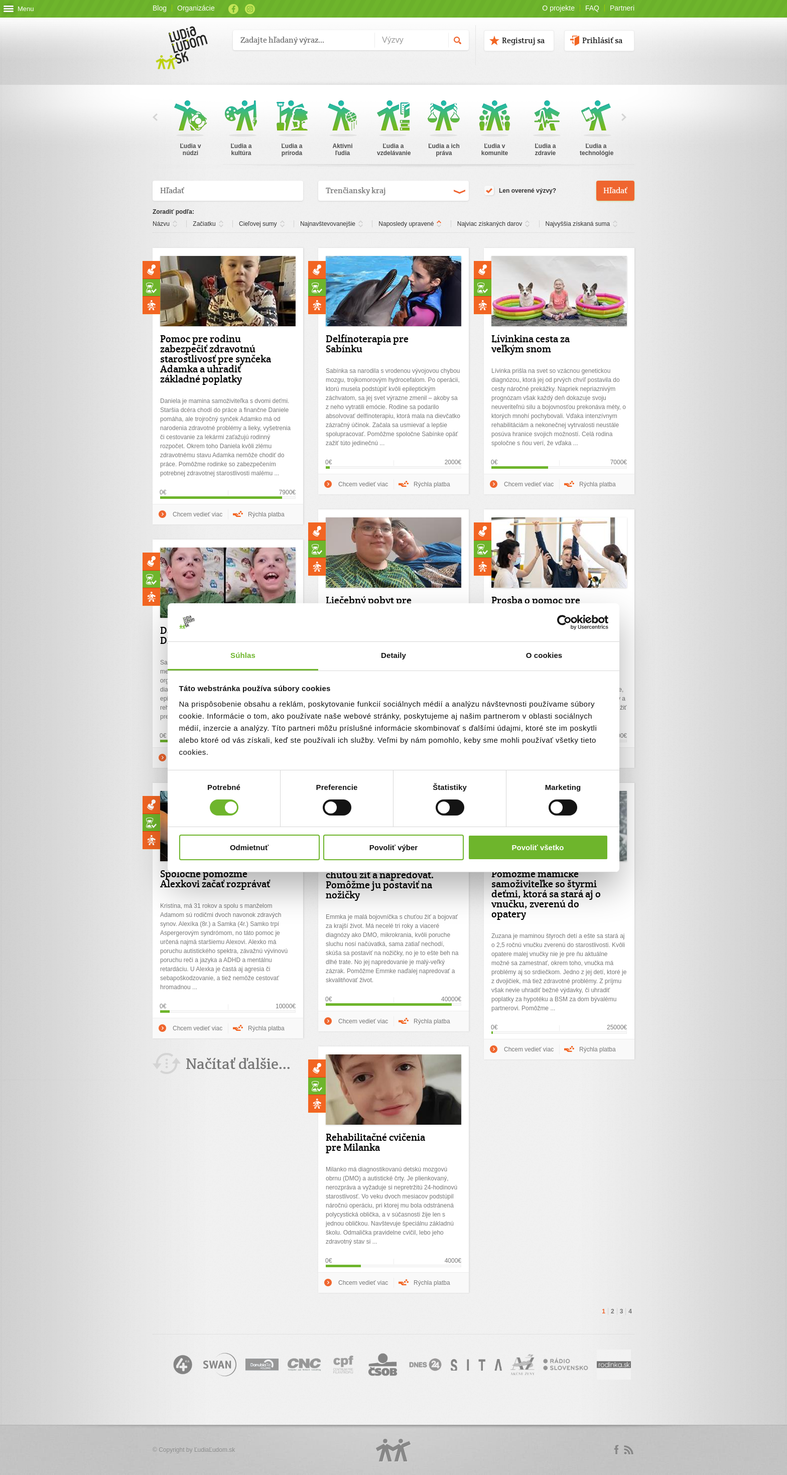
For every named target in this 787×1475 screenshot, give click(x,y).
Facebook (233, 9)
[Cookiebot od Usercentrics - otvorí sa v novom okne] (564, 622)
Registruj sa (523, 40)
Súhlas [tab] (242, 655)
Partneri (622, 8)
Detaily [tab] (393, 655)
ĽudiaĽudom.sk (214, 1449)
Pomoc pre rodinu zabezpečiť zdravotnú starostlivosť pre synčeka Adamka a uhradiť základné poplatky (215, 358)
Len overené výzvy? (520, 191)
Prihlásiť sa (602, 40)
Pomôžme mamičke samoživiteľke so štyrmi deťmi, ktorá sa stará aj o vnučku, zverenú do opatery (546, 893)
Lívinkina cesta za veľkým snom (530, 343)
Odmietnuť (249, 847)
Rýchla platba (266, 514)
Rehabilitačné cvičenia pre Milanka (375, 1142)
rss (628, 1450)
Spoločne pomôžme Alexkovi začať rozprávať (215, 878)
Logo (393, 1450)
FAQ (592, 8)
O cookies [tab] (544, 655)
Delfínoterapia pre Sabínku (367, 343)
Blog (160, 8)
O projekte (558, 8)
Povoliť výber (393, 847)
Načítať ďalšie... (238, 1064)
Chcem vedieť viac (197, 514)
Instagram (250, 9)
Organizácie (196, 8)
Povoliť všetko (538, 847)
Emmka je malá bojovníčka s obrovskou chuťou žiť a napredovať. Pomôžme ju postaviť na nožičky (380, 874)
